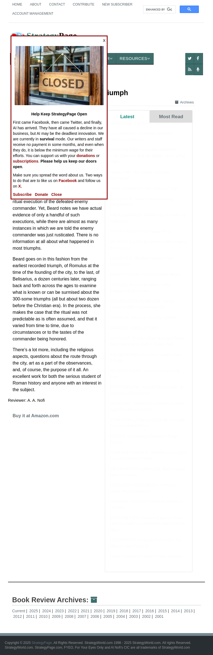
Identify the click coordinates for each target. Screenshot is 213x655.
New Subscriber (117, 4)
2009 (57, 616)
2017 (137, 611)
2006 (95, 616)
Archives (184, 102)
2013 (189, 611)
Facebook (68, 180)
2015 (163, 611)
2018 (124, 611)
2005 (108, 616)
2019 (111, 611)
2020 (98, 611)
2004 (121, 616)
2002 (147, 616)
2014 (176, 611)
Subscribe (22, 194)
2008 (69, 616)
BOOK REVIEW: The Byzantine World (145, 279)
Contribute (83, 4)
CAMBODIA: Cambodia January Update (147, 128)
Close (56, 194)
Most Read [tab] (171, 116)
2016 (150, 611)
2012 (18, 616)
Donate (41, 194)
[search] (159, 9)
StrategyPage (42, 643)
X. (20, 186)
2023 (60, 611)
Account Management (32, 14)
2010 (44, 616)
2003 (134, 616)
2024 (47, 611)
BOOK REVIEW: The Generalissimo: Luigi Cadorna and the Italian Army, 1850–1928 (148, 161)
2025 (34, 611)
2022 (73, 611)
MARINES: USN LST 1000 (134, 333)
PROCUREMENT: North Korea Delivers (146, 561)
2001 (159, 616)
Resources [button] (135, 58)
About (35, 4)
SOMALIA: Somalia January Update (143, 322)
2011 (31, 616)
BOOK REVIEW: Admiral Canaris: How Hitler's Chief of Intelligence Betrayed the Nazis (147, 529)
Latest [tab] (127, 116)
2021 (86, 611)
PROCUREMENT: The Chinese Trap (143, 193)
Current (18, 611)
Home (17, 4)
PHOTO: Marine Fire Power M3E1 (141, 236)
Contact (57, 4)
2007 (82, 616)
